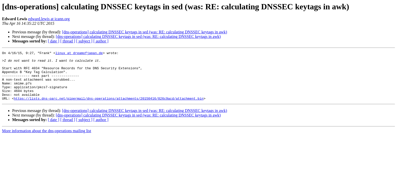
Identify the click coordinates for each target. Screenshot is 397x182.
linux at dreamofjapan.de (79, 53)
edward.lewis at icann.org (49, 19)
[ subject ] (84, 41)
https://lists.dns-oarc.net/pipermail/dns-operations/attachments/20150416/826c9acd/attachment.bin (109, 108)
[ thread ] (67, 41)
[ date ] (53, 41)
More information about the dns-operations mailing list (46, 141)
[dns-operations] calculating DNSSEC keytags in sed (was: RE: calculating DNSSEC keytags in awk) (144, 32)
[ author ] (101, 41)
